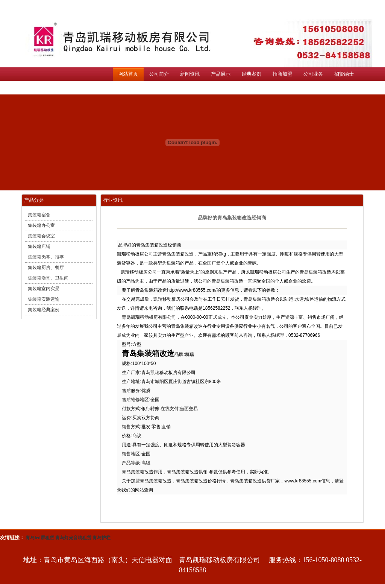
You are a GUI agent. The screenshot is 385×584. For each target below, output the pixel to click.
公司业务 (313, 74)
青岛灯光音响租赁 (73, 537)
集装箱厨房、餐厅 (46, 267)
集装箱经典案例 (43, 309)
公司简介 (159, 74)
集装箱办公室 (41, 225)
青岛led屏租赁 (40, 537)
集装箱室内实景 (43, 288)
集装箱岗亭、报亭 (46, 257)
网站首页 (128, 74)
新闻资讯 (190, 74)
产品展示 (220, 74)
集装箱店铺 (39, 246)
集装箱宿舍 (39, 214)
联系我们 (128, 87)
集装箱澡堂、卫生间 (48, 278)
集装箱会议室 (41, 236)
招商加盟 (282, 74)
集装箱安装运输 (43, 299)
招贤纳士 (344, 74)
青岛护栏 (101, 537)
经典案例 (251, 74)
